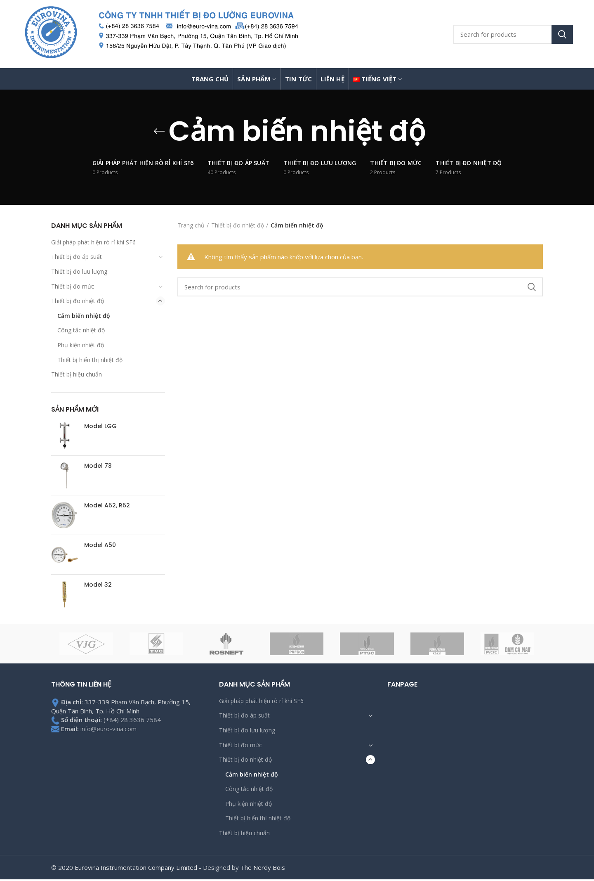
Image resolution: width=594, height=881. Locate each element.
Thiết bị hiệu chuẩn (76, 374)
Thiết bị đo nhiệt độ (77, 301)
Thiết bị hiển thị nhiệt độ (90, 360)
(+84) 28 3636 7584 (132, 719)
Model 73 (98, 465)
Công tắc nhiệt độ (81, 330)
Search (562, 34)
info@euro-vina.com (108, 729)
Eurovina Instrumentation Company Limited (136, 867)
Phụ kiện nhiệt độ (80, 345)
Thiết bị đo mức (72, 286)
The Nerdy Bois (262, 867)
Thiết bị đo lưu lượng (79, 271)
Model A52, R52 (107, 505)
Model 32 (98, 584)
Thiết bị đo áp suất (76, 257)
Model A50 (100, 545)
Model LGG (100, 426)
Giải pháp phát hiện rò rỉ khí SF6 (93, 242)
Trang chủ (191, 225)
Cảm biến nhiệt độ (83, 316)
